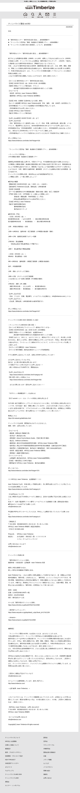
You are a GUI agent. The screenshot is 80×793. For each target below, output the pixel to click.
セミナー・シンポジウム (12, 785)
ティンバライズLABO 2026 (13, 774)
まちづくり (8, 767)
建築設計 (8, 748)
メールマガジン (48, 767)
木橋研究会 (46, 748)
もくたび (46, 763)
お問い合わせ (47, 778)
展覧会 (7, 782)
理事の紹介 (46, 770)
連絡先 (45, 774)
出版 (44, 756)
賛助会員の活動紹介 (49, 752)
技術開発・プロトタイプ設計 (14, 756)
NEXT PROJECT (10, 759)
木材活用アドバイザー (12, 763)
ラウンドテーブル (48, 745)
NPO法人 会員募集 (11, 741)
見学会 (45, 741)
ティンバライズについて (12, 737)
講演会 (45, 737)
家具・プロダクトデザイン (13, 752)
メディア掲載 (47, 759)
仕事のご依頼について (12, 745)
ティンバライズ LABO (12, 778)
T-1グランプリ (9, 770)
